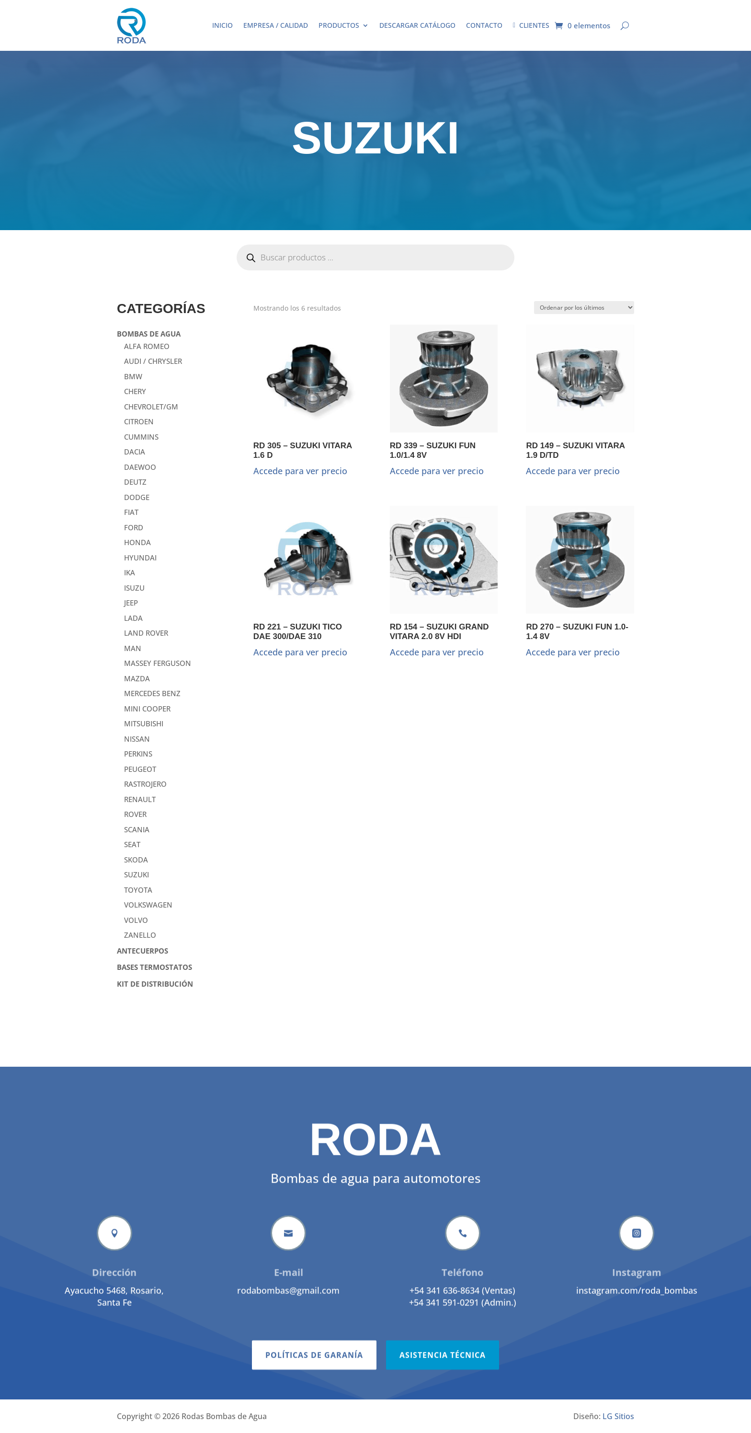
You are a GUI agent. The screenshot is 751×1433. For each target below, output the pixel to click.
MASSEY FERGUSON (157, 663)
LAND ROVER (146, 633)
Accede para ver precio (300, 471)
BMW (133, 376)
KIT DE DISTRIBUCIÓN (155, 984)
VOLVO (136, 920)
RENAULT (140, 799)
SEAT (132, 844)
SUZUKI (136, 874)
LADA (133, 618)
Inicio (222, 25)
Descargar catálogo (417, 25)
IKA (129, 572)
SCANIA (136, 829)
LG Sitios (618, 1416)
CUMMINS (141, 437)
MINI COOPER (147, 708)
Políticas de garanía (314, 1385)
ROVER (135, 814)
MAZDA (137, 678)
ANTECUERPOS (142, 950)
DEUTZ (135, 482)
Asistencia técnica (442, 1385)
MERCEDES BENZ (152, 693)
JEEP (131, 602)
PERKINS (138, 753)
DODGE (136, 497)
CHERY (135, 391)
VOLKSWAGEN (148, 904)
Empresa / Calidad (275, 25)
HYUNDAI (140, 557)
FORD (133, 527)
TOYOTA (138, 890)
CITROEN (139, 421)
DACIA (134, 451)
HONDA (137, 542)
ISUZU (134, 588)
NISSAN (137, 739)
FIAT (131, 512)
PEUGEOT (140, 769)
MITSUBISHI (143, 723)
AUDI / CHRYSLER (153, 361)
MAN (132, 648)
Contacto (484, 25)
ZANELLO (140, 935)
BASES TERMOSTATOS (154, 967)
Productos (339, 25)
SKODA (136, 859)
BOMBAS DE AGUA (149, 333)
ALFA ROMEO (147, 346)
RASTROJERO (145, 784)
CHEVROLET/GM (151, 406)
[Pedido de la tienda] (584, 307)
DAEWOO (140, 467)
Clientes (531, 25)
